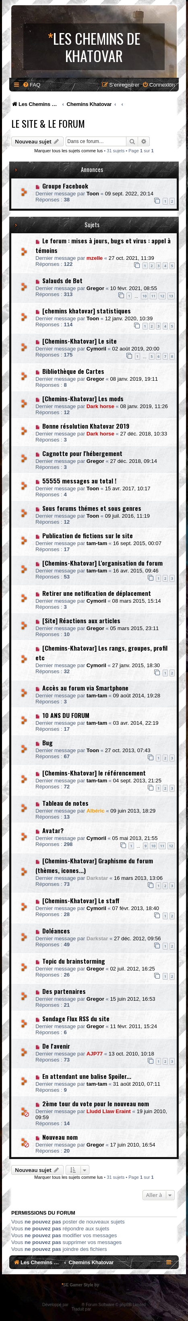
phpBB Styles (113, 1285)
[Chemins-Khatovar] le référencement (94, 773)
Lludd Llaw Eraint (109, 1111)
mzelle (95, 258)
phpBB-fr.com (104, 1309)
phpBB (76, 1304)
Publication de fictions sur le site (87, 535)
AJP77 (95, 1054)
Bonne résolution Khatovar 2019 (85, 426)
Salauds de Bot (62, 280)
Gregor (95, 288)
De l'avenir (56, 1046)
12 (162, 296)
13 (171, 296)
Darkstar (97, 878)
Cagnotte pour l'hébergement (82, 453)
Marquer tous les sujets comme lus (68, 150)
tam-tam (97, 543)
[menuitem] (31, 85)
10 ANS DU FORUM (65, 715)
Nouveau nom (60, 1137)
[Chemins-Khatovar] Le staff (81, 900)
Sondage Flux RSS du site (75, 1018)
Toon (93, 194)
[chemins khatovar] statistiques (86, 310)
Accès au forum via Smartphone (85, 688)
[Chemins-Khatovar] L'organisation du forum (102, 563)
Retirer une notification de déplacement (96, 593)
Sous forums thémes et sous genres (91, 508)
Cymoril (96, 349)
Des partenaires (64, 991)
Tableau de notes (65, 803)
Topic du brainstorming (73, 961)
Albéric (96, 811)
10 (145, 296)
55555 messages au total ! (79, 480)
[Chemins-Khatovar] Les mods (83, 398)
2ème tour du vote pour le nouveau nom (95, 1103)
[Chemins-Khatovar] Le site (79, 341)
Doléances (56, 930)
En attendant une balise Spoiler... (86, 1076)
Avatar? (53, 830)
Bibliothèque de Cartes (73, 371)
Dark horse (100, 406)
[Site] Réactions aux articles (81, 620)
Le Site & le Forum (48, 123)
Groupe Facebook (65, 186)
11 (153, 296)
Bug (47, 742)
